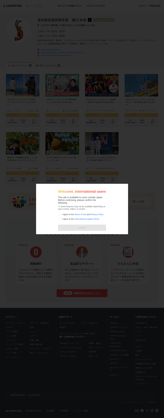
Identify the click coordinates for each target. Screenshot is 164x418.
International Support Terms (86, 219)
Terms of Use (80, 214)
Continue (82, 227)
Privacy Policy (97, 214)
